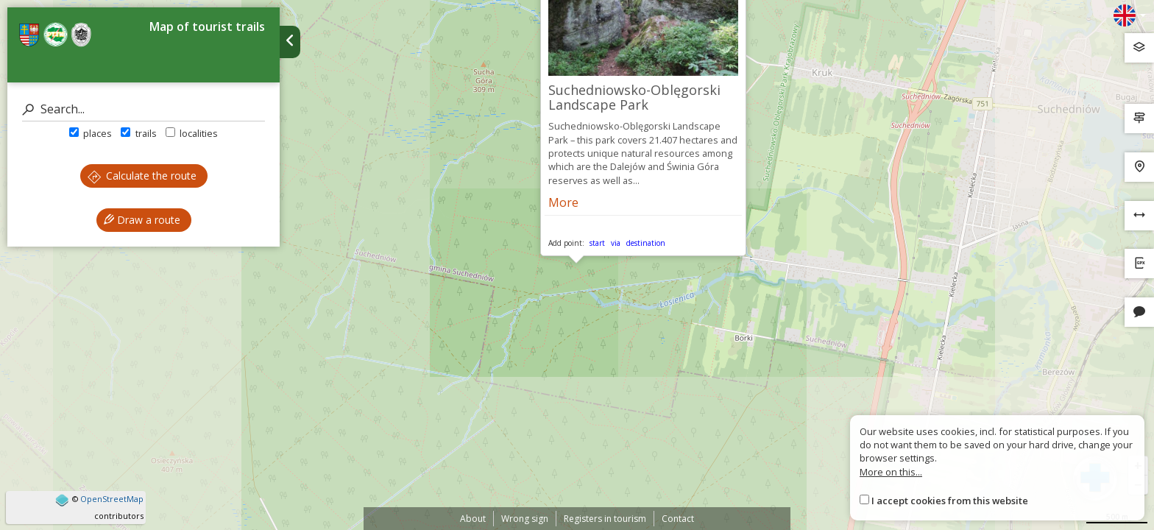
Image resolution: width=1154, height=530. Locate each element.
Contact (678, 518)
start (597, 243)
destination (645, 243)
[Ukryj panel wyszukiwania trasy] (290, 42)
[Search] (143, 109)
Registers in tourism (605, 518)
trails (138, 133)
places (90, 133)
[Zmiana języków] (1129, 15)
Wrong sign (524, 518)
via (615, 243)
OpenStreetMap (112, 498)
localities (192, 133)
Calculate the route (142, 176)
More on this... (891, 471)
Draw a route (142, 220)
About (473, 518)
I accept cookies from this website (949, 500)
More (563, 202)
